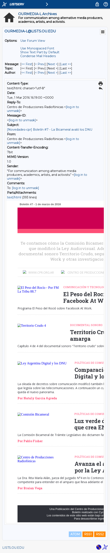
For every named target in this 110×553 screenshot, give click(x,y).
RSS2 (100, 534)
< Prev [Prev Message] (40, 64)
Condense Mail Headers (38, 56)
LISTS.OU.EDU (13, 548)
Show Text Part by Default (39, 52)
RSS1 (88, 534)
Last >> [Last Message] (65, 64)
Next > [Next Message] (52, 64)
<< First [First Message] (26, 64)
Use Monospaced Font (37, 48)
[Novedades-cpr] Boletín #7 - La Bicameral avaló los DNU (49, 129)
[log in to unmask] (22, 120)
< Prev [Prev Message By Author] (40, 73)
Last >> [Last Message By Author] (65, 73)
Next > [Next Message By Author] (52, 73)
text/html (14, 197)
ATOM (75, 534)
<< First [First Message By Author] (26, 73)
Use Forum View (32, 41)
